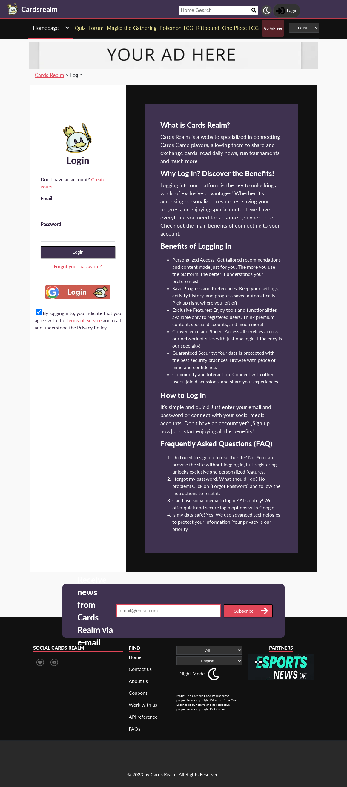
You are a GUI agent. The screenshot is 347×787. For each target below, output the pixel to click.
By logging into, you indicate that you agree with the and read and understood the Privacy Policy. (78, 320)
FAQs (134, 728)
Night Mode (192, 673)
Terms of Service (84, 320)
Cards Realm (49, 75)
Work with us (143, 705)
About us (138, 681)
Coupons (138, 693)
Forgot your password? (78, 266)
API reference (143, 717)
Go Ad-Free (273, 28)
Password (51, 224)
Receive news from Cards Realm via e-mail (95, 610)
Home (135, 657)
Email (46, 198)
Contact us (140, 669)
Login (78, 252)
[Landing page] (13, 9)
